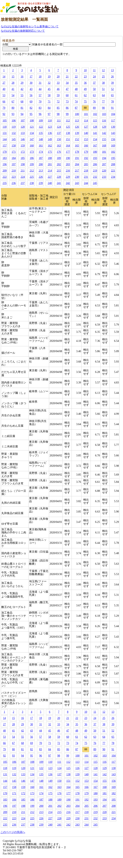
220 (104, 170)
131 (5, 133)
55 (22, 95)
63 (94, 95)
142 (104, 133)
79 (4, 107)
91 (112, 107)
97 (49, 114)
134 (32, 133)
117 (113, 120)
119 (14, 126)
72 (58, 101)
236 (14, 183)
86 (67, 107)
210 (14, 170)
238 (32, 183)
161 (41, 145)
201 (50, 164)
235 (5, 183)
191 (77, 158)
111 (59, 120)
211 (23, 170)
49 (85, 89)
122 (41, 126)
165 (77, 145)
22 (76, 76)
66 (4, 101)
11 (94, 70)
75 (85, 101)
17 (31, 76)
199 (32, 164)
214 (50, 170)
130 (113, 126)
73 (67, 101)
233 (104, 176)
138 (68, 133)
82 (31, 107)
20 (58, 76)
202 (59, 164)
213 (41, 170)
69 (31, 101)
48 (76, 89)
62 (85, 95)
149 (50, 139)
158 (14, 145)
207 (104, 164)
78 (112, 101)
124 (59, 126)
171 (14, 151)
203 (68, 164)
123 (50, 126)
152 (77, 139)
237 (23, 183)
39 (112, 82)
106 (14, 120)
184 (14, 158)
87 (76, 107)
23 (85, 76)
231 (86, 176)
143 (113, 133)
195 (113, 158)
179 (86, 151)
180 (95, 151)
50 (94, 89)
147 (32, 139)
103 (104, 114)
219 (95, 170)
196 (5, 164)
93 (13, 114)
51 (103, 89)
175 (50, 151)
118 (4, 126)
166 (86, 145)
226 (41, 176)
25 (103, 76)
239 (41, 183)
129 (104, 126)
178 (77, 151)
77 (103, 101)
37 (94, 82)
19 (49, 76)
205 (86, 164)
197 (14, 164)
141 (95, 133)
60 (67, 95)
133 (23, 133)
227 (50, 176)
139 (77, 133)
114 (86, 120)
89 (94, 107)
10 (85, 70)
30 (31, 82)
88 (85, 107)
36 (85, 82)
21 (67, 76)
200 (41, 164)
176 (59, 151)
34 (67, 82)
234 (113, 176)
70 (40, 101)
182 (113, 151)
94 (22, 114)
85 (58, 107)
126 (77, 126)
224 (23, 176)
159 (23, 145)
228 (59, 176)
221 (113, 170)
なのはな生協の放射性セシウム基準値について (30, 26)
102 (95, 114)
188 (50, 158)
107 (23, 120)
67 (13, 101)
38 (103, 82)
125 (68, 126)
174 (41, 151)
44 (40, 89)
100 (77, 114)
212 (32, 170)
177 (68, 151)
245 (95, 183)
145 (14, 139)
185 (23, 158)
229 (68, 176)
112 (68, 120)
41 (13, 89)
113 (77, 120)
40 (4, 89)
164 (68, 145)
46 (58, 89)
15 (13, 76)
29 (22, 82)
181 (104, 151)
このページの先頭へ (12, 832)
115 (95, 120)
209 (5, 170)
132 (14, 133)
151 (68, 139)
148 (41, 139)
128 (95, 126)
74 (76, 101)
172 (23, 151)
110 (50, 120)
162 (50, 145)
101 (86, 114)
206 (95, 164)
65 (112, 95)
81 (22, 107)
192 (86, 158)
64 (103, 95)
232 (95, 176)
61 (76, 95)
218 (86, 170)
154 (95, 139)
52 (112, 89)
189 (59, 158)
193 (95, 158)
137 (59, 133)
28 (13, 82)
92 (4, 114)
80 (13, 107)
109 (41, 120)
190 (68, 158)
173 (32, 151)
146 (23, 139)
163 (59, 145)
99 (67, 114)
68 (22, 101)
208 (113, 164)
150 (59, 139)
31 (40, 82)
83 (40, 107)
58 (49, 95)
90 (103, 107)
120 (23, 126)
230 (77, 176)
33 (58, 82)
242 (68, 183)
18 (40, 76)
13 (112, 70)
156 (113, 139)
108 (32, 120)
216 (68, 170)
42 (22, 89)
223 (14, 176)
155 (104, 139)
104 (113, 114)
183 (5, 158)
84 (49, 107)
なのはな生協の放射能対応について (23, 30)
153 (86, 139)
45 (49, 89)
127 (86, 126)
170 (5, 151)
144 (5, 139)
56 (31, 95)
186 (32, 158)
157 (5, 145)
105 (5, 120)
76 (94, 101)
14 (4, 76)
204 (77, 164)
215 (59, 170)
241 (59, 183)
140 (86, 133)
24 (94, 76)
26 (112, 76)
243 (77, 183)
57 (40, 95)
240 (50, 183)
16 (22, 76)
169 (113, 145)
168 (104, 145)
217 (77, 170)
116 (104, 120)
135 (41, 133)
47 (67, 89)
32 (49, 82)
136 (50, 133)
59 (58, 95)
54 (13, 95)
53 (4, 95)
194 (104, 158)
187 (41, 158)
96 (40, 114)
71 (49, 101)
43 (31, 89)
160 (32, 145)
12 (103, 70)
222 (5, 176)
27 (4, 82)
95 (31, 114)
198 (23, 164)
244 (86, 183)
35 (76, 82)
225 (32, 176)
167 (95, 145)
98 (58, 114)
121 (32, 126)
